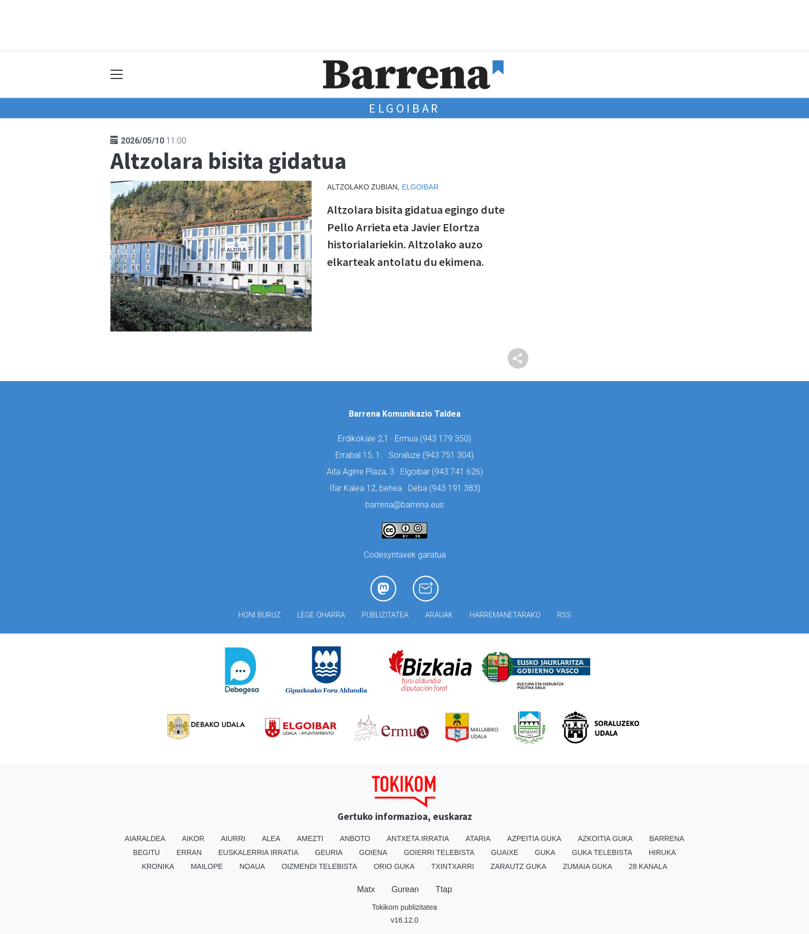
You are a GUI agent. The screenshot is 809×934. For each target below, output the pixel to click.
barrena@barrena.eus (404, 505)
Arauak (439, 615)
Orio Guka (394, 866)
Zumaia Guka (587, 866)
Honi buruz (259, 615)
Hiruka (662, 852)
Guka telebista (602, 852)
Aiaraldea (145, 838)
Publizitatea (385, 615)
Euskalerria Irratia (258, 852)
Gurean (405, 889)
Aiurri (233, 838)
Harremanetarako (505, 615)
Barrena (666, 838)
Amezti (310, 838)
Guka (545, 852)
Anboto (355, 838)
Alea (271, 838)
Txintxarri (452, 866)
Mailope (207, 866)
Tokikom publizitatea (404, 907)
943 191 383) (456, 488)
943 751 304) (449, 455)
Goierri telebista (438, 852)
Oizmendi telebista (320, 866)
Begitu (146, 852)
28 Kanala (648, 866)
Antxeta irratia (418, 838)
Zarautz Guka (518, 866)
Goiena (373, 852)
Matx (366, 889)
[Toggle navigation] (117, 75)
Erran (189, 852)
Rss (564, 615)
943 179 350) (447, 439)
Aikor (193, 838)
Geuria (329, 852)
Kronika (158, 866)
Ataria (478, 838)
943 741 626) (458, 472)
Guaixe (505, 852)
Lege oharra (321, 615)
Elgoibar (404, 108)
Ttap (443, 889)
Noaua (252, 866)
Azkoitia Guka (605, 838)
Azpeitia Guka (534, 838)
